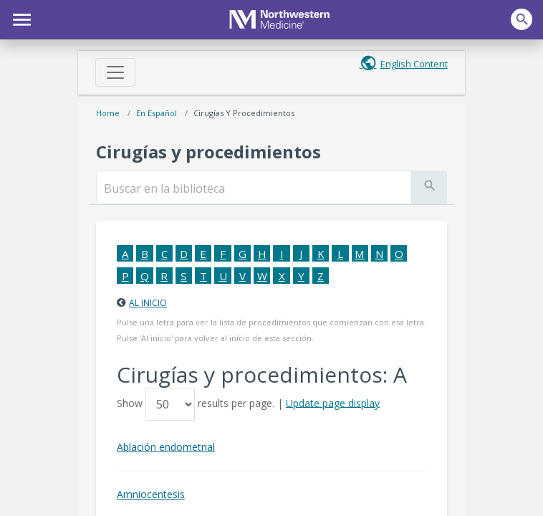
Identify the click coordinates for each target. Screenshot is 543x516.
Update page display (333, 402)
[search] (254, 188)
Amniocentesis (151, 494)
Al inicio (148, 303)
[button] (20, 18)
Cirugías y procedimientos (243, 113)
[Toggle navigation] (115, 72)
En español (156, 113)
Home (108, 113)
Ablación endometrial (166, 447)
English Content (414, 63)
